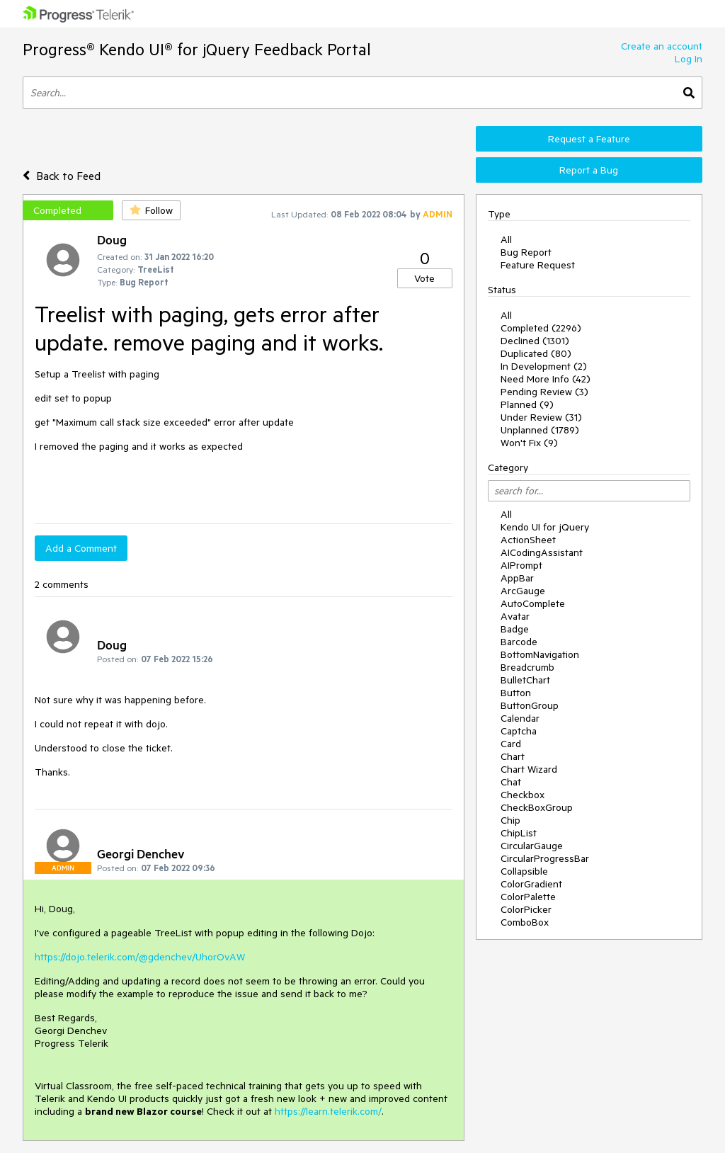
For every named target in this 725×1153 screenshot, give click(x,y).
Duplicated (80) (536, 353)
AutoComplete (533, 603)
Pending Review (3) (544, 391)
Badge (515, 629)
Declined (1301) (535, 340)
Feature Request (538, 265)
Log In (688, 58)
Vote (424, 278)
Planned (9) (527, 404)
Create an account (661, 46)
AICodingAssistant (542, 552)
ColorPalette (528, 896)
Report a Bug (588, 170)
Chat (511, 782)
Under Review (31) (541, 417)
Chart (513, 756)
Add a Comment (81, 548)
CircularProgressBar (545, 858)
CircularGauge (532, 845)
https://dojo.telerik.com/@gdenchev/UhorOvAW (140, 956)
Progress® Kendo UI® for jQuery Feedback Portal (197, 49)
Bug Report (526, 252)
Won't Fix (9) (529, 442)
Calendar (520, 718)
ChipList (519, 833)
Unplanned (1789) (540, 430)
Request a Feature (589, 138)
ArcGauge (523, 590)
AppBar (517, 578)
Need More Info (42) (545, 379)
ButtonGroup (530, 705)
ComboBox (525, 922)
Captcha (519, 731)
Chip (510, 820)
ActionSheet (528, 539)
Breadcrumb (527, 667)
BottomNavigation (540, 654)
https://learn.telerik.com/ (328, 1111)
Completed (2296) (541, 328)
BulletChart (525, 680)
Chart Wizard (529, 769)
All (506, 239)
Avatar (515, 616)
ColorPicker (526, 909)
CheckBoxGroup (537, 807)
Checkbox (522, 794)
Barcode (519, 641)
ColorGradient (531, 883)
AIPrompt (521, 565)
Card (511, 743)
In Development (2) (544, 366)
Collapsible (524, 871)
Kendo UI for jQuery (545, 527)
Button (516, 692)
